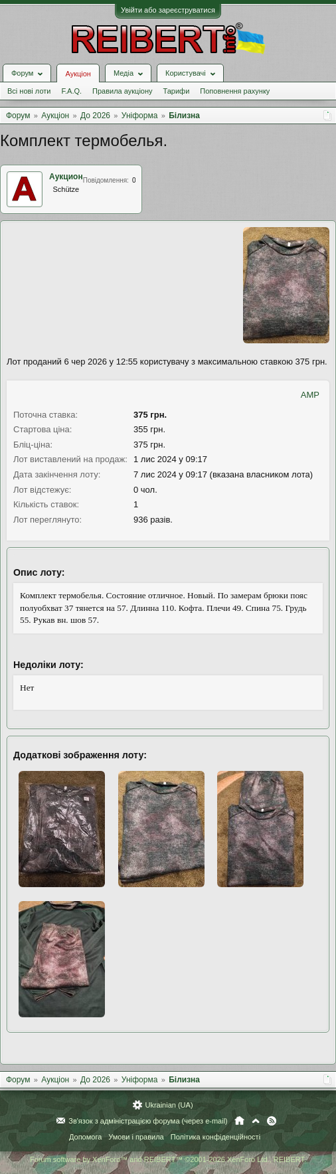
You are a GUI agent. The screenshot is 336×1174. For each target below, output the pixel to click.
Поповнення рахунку (235, 91)
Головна (239, 1121)
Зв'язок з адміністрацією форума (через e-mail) (148, 1121)
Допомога (85, 1137)
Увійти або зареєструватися (168, 10)
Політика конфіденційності (215, 1137)
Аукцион (66, 176)
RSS (271, 1121)
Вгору (255, 1121)
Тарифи (176, 91)
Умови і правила (135, 1137)
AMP (310, 395)
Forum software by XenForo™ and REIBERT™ (168, 1159)
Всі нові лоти (28, 91)
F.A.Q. (71, 91)
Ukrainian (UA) (169, 1105)
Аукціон (77, 74)
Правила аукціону (122, 91)
